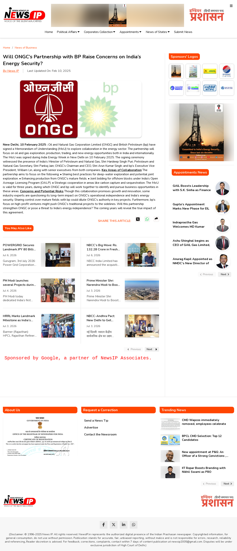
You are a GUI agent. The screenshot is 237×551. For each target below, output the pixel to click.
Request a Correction (100, 410)
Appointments (129, 32)
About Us (12, 410)
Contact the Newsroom (100, 434)
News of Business (26, 47)
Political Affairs (67, 32)
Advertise (91, 427)
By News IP (11, 71)
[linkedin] (123, 525)
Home (49, 32)
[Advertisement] (73, 383)
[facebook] (103, 525)
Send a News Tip (96, 420)
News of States (156, 32)
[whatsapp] (133, 525)
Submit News (183, 32)
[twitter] (113, 525)
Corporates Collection (98, 32)
